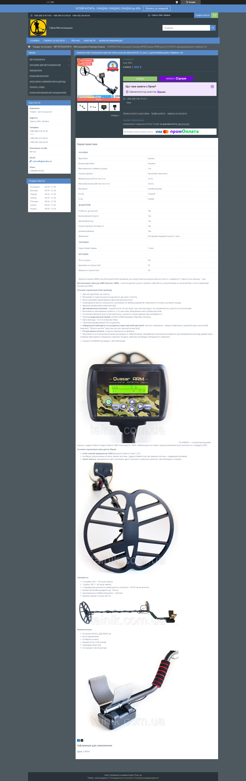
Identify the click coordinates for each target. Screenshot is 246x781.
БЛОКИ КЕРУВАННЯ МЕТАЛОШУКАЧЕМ (48, 93)
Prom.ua (138, 775)
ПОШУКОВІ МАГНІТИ (39, 76)
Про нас (75, 40)
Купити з (176, 78)
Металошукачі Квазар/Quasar (89, 47)
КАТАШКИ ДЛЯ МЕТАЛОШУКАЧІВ (45, 65)
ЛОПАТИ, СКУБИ (37, 87)
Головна (34, 40)
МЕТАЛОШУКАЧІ (62, 47)
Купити (140, 79)
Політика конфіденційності (146, 778)
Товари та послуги (54, 40)
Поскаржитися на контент (121, 778)
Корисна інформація (110, 40)
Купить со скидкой (157, 8)
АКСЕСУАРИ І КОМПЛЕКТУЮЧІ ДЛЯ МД (47, 81)
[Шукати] (213, 28)
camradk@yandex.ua (42, 161)
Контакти (89, 40)
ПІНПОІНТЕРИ (36, 70)
